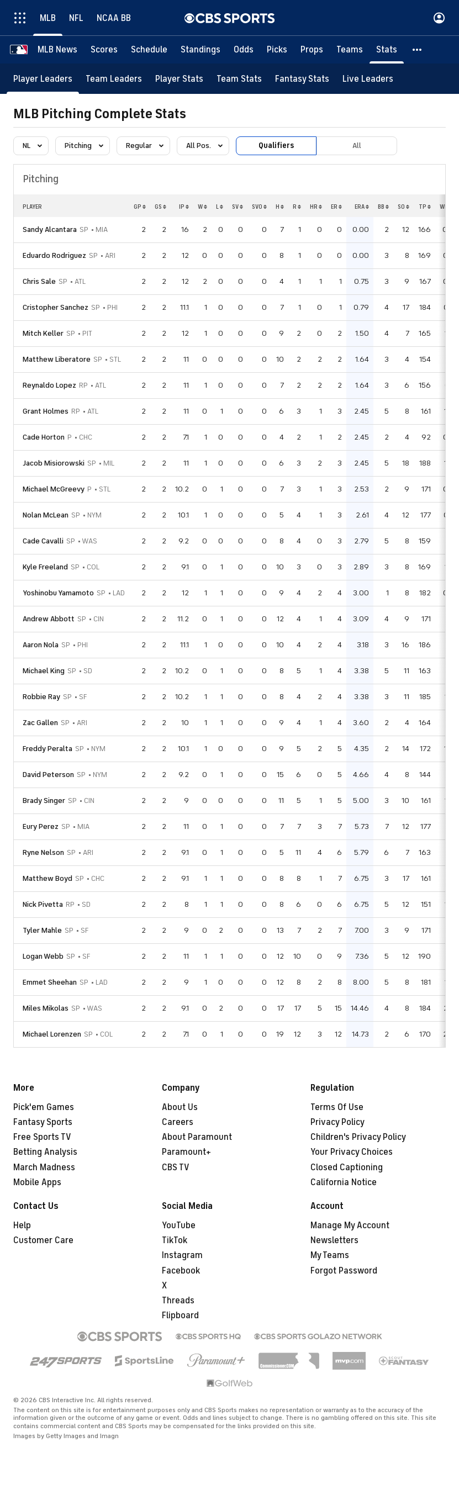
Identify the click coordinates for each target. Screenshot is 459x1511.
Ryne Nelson (43, 852)
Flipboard (180, 1315)
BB (383, 206)
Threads (178, 1300)
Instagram (182, 1255)
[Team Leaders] (114, 79)
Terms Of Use (336, 1107)
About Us (180, 1107)
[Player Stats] (179, 79)
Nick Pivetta (43, 904)
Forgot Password (343, 1270)
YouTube (179, 1225)
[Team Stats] (239, 79)
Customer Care (43, 1240)
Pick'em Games (43, 1107)
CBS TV (175, 1167)
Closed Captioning (346, 1167)
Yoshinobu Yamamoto (58, 593)
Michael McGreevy (54, 489)
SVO (259, 206)
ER (336, 206)
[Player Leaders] (43, 79)
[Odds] (243, 50)
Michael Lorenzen (52, 1034)
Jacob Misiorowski (54, 463)
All (356, 145)
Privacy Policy (337, 1122)
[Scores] (104, 50)
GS (160, 206)
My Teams (329, 1255)
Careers (177, 1122)
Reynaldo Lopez (49, 385)
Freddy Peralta (47, 748)
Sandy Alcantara (50, 229)
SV (237, 206)
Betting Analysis (45, 1152)
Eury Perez (41, 826)
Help (22, 1225)
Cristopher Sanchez (55, 307)
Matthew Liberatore (57, 359)
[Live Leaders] (368, 79)
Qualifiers (276, 145)
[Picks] (277, 50)
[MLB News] (57, 50)
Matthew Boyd (47, 878)
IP (184, 206)
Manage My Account (349, 1225)
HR (316, 206)
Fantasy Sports (42, 1122)
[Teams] (350, 50)
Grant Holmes (45, 411)
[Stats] (387, 50)
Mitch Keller (43, 333)
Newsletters (334, 1240)
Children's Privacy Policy (358, 1137)
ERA (362, 206)
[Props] (312, 50)
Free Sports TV (42, 1137)
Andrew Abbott (49, 619)
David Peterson (48, 774)
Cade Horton (44, 437)
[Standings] (200, 50)
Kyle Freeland (45, 567)
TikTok (174, 1240)
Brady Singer (44, 800)
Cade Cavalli (43, 541)
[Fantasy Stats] (302, 79)
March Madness (44, 1167)
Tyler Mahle (42, 930)
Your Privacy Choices (351, 1152)
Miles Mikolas (45, 1008)
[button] (417, 50)
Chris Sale (39, 281)
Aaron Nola (41, 644)
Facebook (181, 1270)
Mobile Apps (37, 1182)
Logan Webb (43, 956)
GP (140, 206)
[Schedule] (149, 50)
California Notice (343, 1182)
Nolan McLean (45, 515)
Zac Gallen (40, 722)
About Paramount (197, 1137)
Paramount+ (186, 1152)
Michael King (44, 670)
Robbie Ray (41, 696)
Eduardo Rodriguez (54, 255)
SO (403, 206)
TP (425, 206)
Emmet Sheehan (50, 982)
